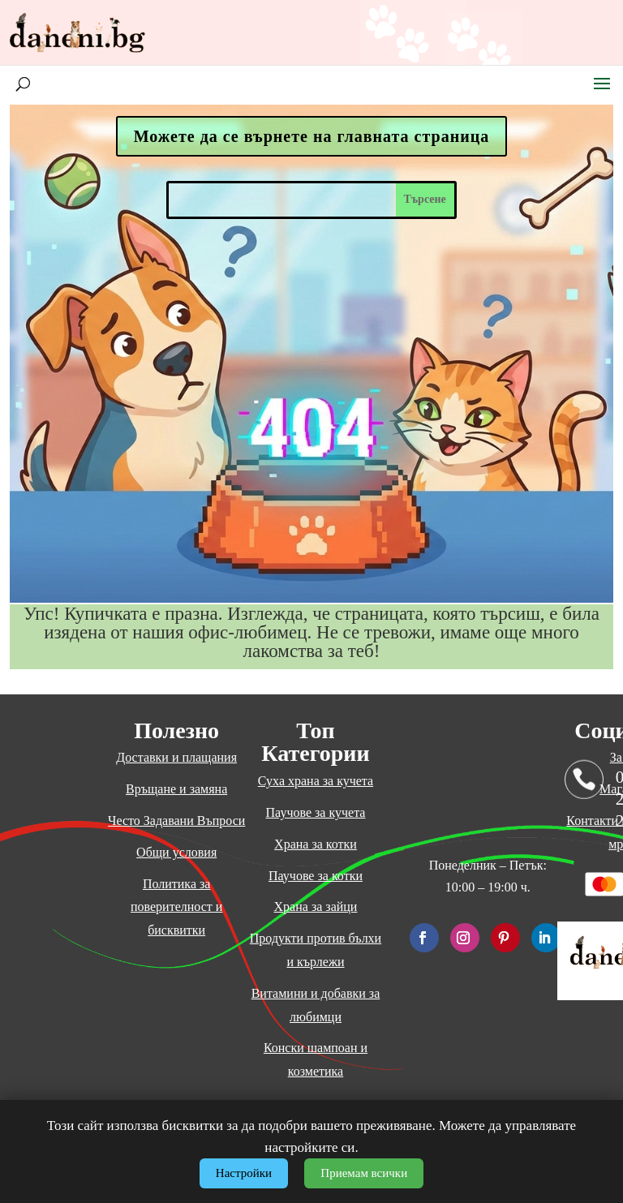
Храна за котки (315, 844)
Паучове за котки (316, 876)
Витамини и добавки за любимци (315, 1005)
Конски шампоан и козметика (315, 1059)
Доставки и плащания (176, 757)
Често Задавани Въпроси (176, 820)
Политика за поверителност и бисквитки (176, 907)
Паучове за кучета (316, 812)
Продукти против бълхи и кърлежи (315, 950)
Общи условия (176, 852)
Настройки (244, 1172)
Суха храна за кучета (315, 781)
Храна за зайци (316, 906)
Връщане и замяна (176, 789)
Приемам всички (363, 1172)
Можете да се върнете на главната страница (312, 136)
